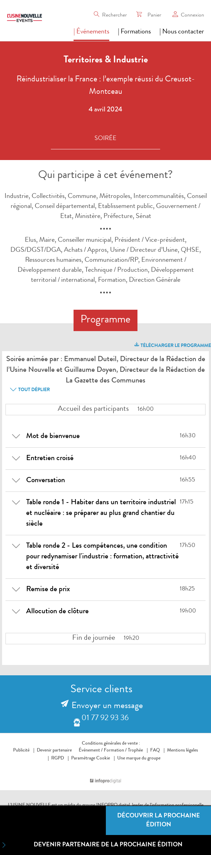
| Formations (134, 32)
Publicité (21, 750)
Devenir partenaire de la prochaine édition (91, 845)
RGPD (57, 758)
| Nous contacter (181, 32)
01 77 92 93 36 (105, 719)
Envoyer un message (107, 706)
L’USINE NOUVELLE (29, 805)
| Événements (91, 32)
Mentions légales (182, 750)
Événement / (91, 750)
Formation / (115, 750)
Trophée (135, 750)
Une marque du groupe (137, 758)
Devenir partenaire (54, 750)
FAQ (155, 750)
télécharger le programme (172, 344)
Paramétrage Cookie (90, 758)
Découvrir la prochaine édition (158, 820)
